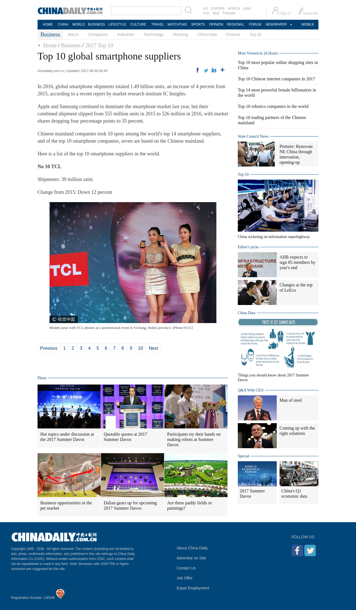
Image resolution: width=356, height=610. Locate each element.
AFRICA (234, 9)
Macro (73, 34)
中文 (206, 13)
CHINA (63, 24)
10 (140, 348)
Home (50, 45)
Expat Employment (193, 588)
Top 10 (255, 34)
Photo (42, 378)
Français (228, 13)
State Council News (253, 136)
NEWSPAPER (276, 24)
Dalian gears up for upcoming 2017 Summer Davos (130, 505)
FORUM (255, 24)
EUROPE (218, 9)
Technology (153, 34)
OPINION (216, 24)
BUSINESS (96, 24)
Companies (98, 34)
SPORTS (198, 24)
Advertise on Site (191, 558)
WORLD (78, 24)
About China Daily (192, 548)
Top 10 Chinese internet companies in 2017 (276, 78)
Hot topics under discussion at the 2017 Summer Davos (67, 437)
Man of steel (291, 400)
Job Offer (184, 578)
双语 (216, 13)
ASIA (247, 9)
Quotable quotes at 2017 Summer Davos (125, 437)
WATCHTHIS (177, 24)
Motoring (180, 34)
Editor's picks (248, 247)
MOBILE (307, 24)
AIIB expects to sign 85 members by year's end (297, 262)
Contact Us (186, 568)
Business (71, 45)
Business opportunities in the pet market (66, 505)
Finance (233, 34)
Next (153, 348)
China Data (207, 34)
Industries (125, 34)
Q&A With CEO (251, 390)
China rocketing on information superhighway (274, 237)
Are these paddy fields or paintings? (189, 505)
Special (243, 456)
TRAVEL (157, 24)
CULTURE (138, 24)
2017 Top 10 (99, 45)
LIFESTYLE (117, 24)
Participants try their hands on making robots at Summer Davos (194, 439)
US (205, 9)
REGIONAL (235, 24)
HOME (48, 24)
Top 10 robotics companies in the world (273, 106)
